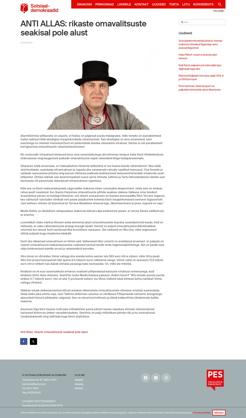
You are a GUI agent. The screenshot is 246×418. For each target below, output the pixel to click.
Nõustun (219, 412)
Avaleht (79, 379)
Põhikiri (79, 388)
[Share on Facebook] (23, 341)
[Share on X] (33, 341)
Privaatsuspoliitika (202, 412)
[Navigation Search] (218, 4)
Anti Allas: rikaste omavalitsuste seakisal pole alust (54, 331)
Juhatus (79, 384)
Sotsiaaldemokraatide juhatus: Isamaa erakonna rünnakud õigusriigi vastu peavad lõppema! (200, 44)
